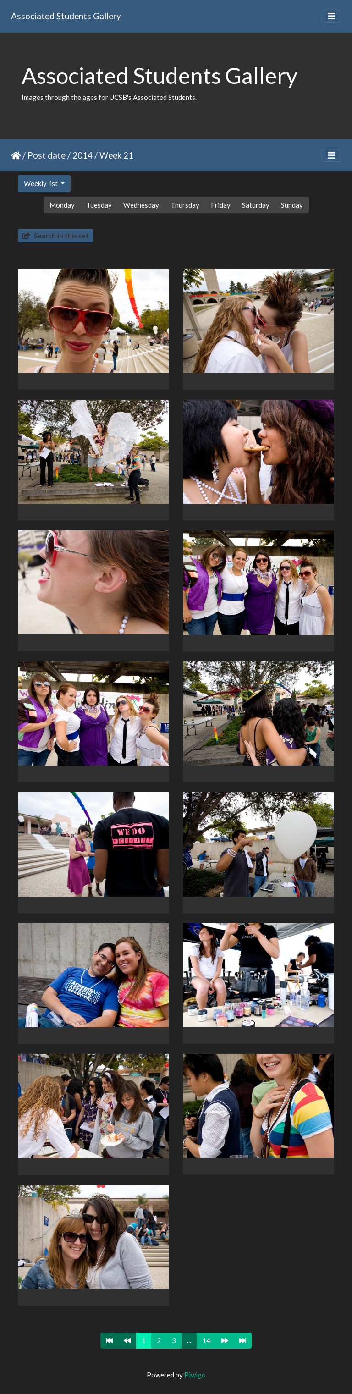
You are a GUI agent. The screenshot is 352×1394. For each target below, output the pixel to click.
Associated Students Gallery (66, 16)
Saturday (256, 205)
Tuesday (99, 205)
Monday (62, 205)
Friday (221, 205)
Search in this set (55, 235)
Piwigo (195, 1375)
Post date (47, 155)
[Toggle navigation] (331, 16)
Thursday (184, 205)
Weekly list (41, 183)
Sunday (292, 205)
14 (206, 1340)
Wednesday (141, 205)
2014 (82, 155)
